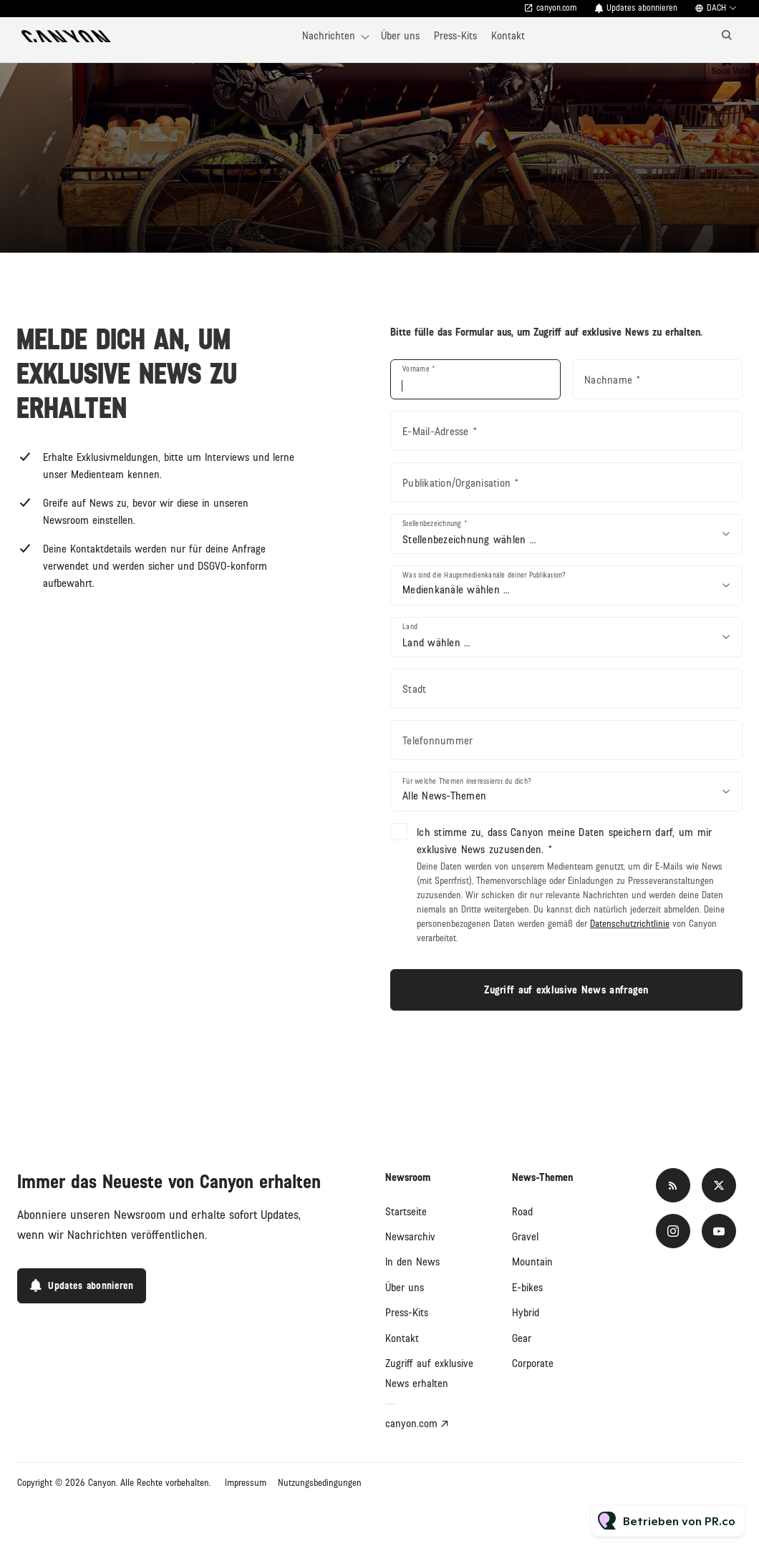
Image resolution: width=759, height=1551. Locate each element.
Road (522, 1211)
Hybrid (525, 1312)
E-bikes (527, 1287)
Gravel (525, 1237)
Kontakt (508, 36)
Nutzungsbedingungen (320, 1483)
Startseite (406, 1211)
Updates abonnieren (641, 8)
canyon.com (556, 8)
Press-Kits (455, 36)
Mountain (532, 1262)
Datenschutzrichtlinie (629, 924)
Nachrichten (328, 36)
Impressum (245, 1483)
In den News (412, 1262)
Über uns (400, 36)
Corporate (532, 1363)
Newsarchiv (410, 1237)
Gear (521, 1338)
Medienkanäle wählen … (455, 589)
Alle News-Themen (444, 796)
